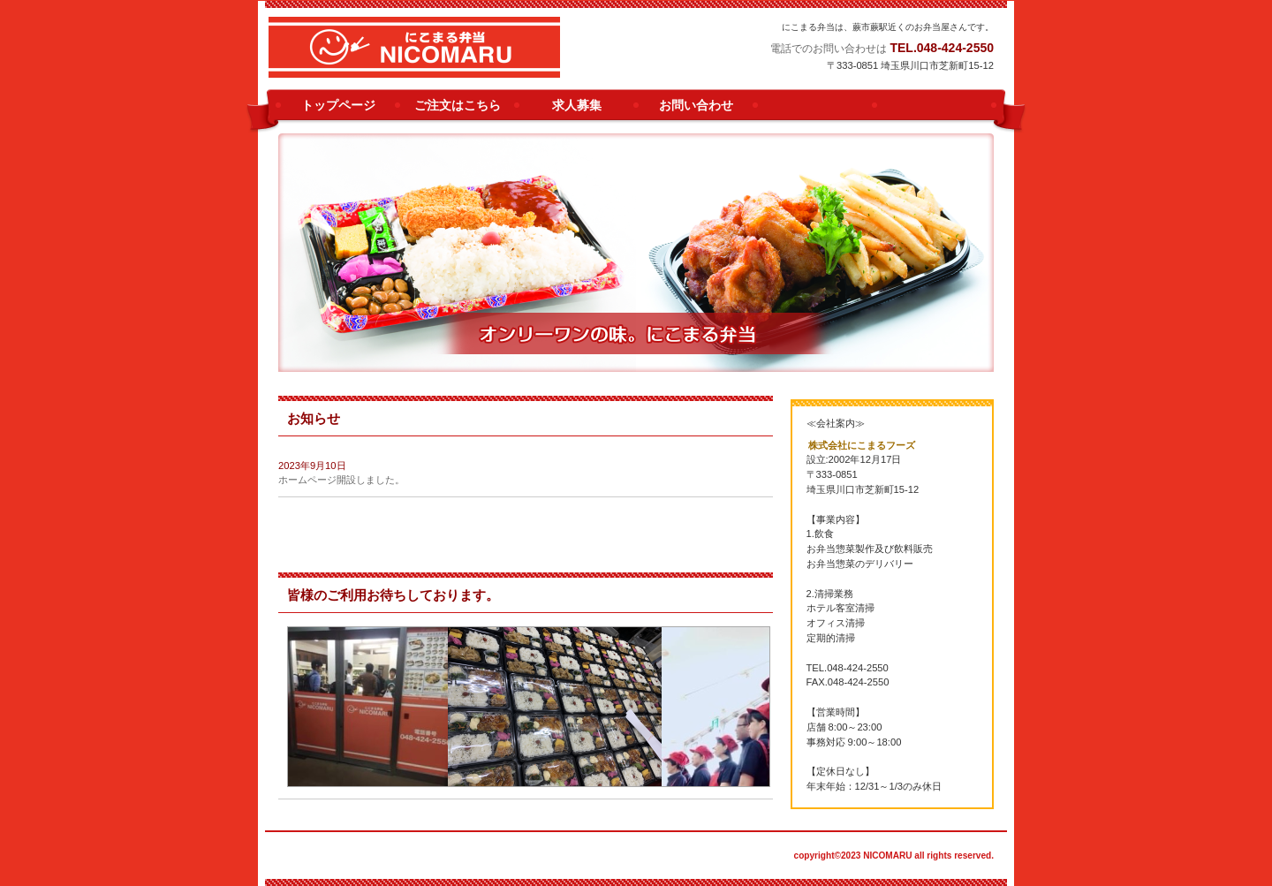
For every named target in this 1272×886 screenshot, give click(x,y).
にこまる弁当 (463, 53)
